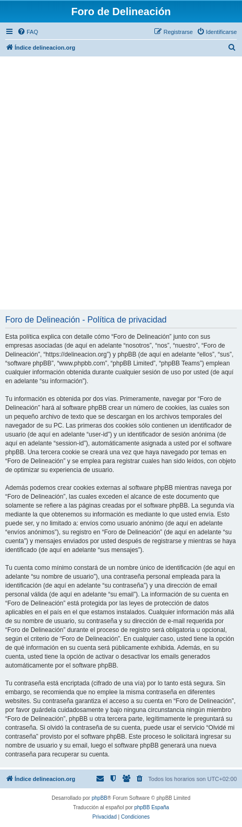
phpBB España (151, 807)
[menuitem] (27, 32)
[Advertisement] (121, 183)
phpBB (99, 798)
